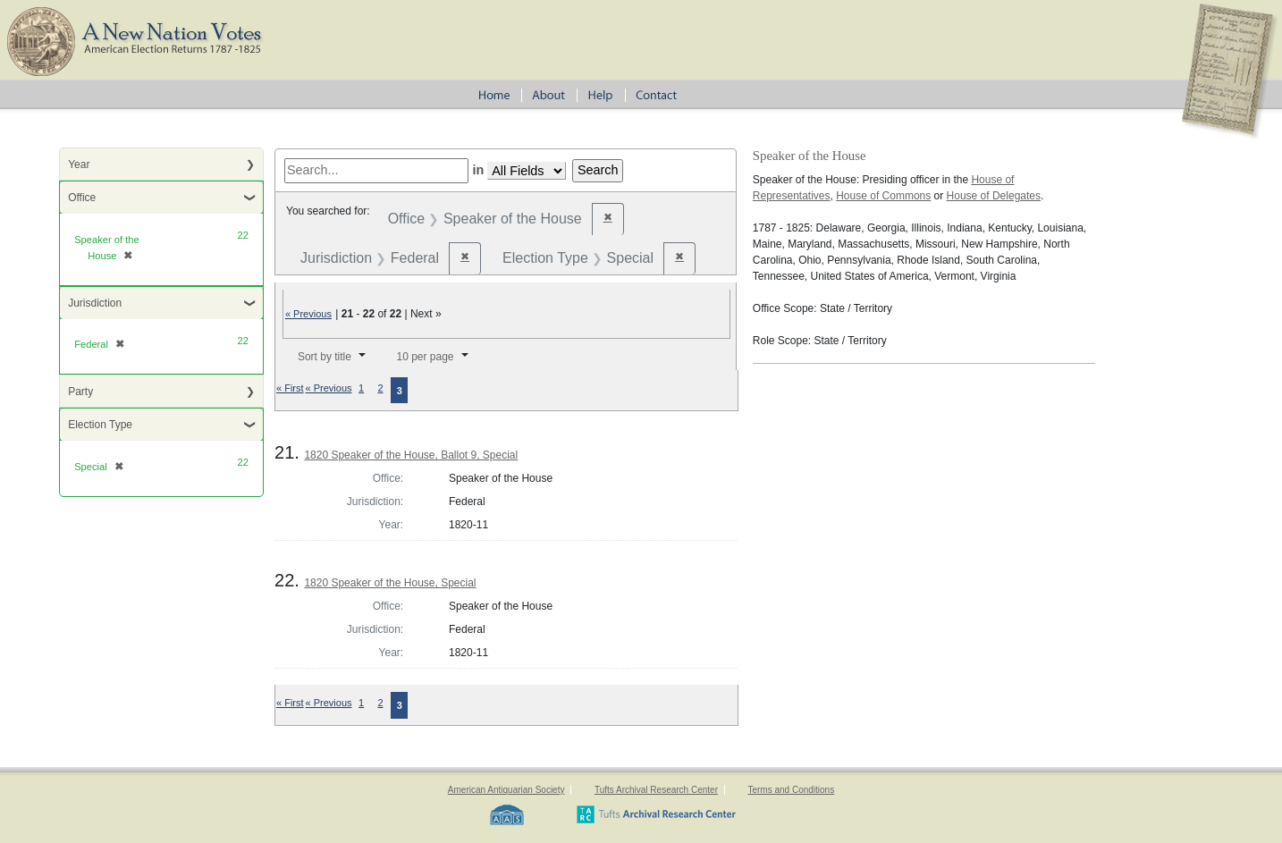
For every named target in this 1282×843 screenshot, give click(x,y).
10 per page (424, 356)
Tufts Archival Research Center (656, 790)
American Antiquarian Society (506, 790)
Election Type (100, 424)
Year (78, 164)
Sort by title (324, 356)
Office (82, 197)
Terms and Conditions (790, 790)
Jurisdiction (95, 303)
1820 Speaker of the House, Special (390, 583)
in (478, 170)
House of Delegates (994, 196)
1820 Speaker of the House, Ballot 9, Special (411, 455)
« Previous (308, 313)
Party (80, 391)
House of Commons (883, 196)
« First (290, 388)
